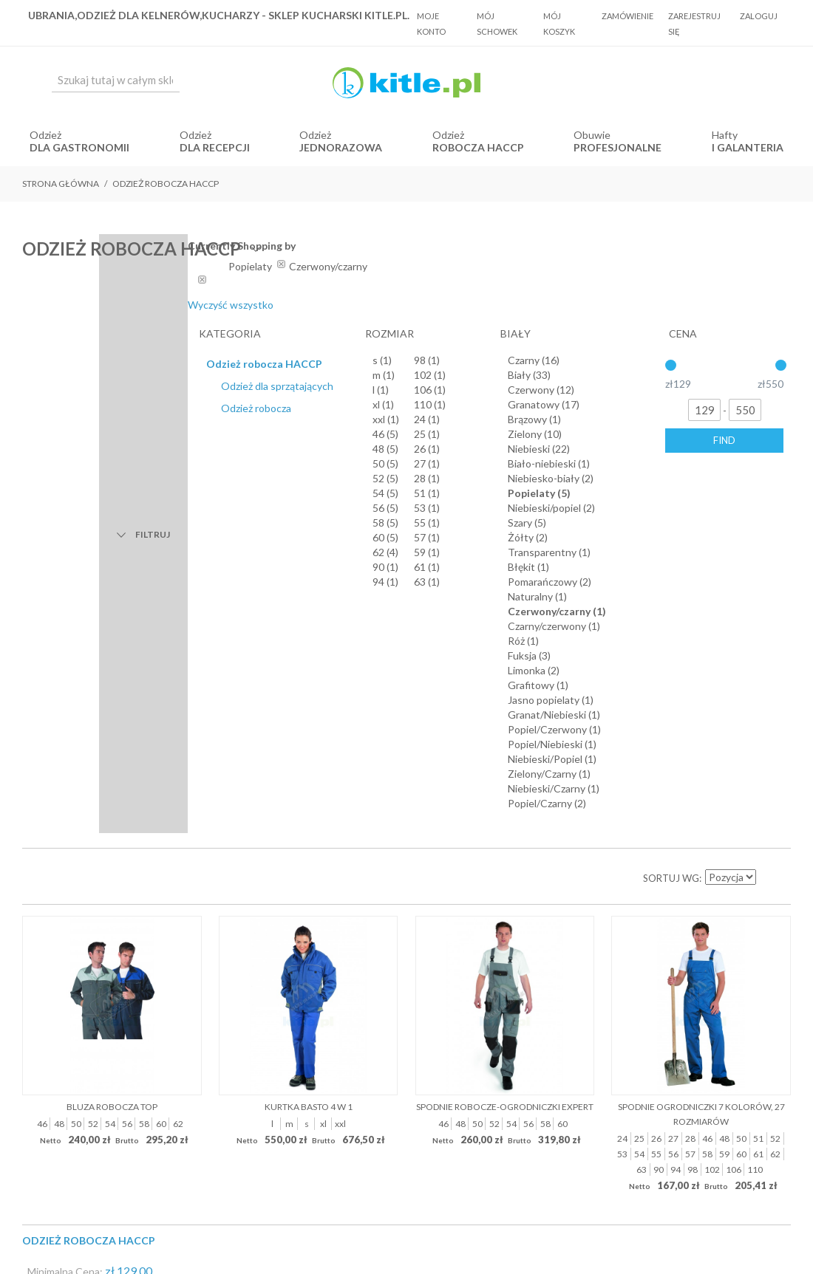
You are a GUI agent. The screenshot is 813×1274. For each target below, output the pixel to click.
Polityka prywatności (475, 841)
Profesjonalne (617, 147)
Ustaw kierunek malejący (769, 363)
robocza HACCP (478, 147)
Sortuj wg (671, 363)
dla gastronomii (79, 147)
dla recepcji (215, 147)
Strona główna (60, 183)
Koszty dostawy (378, 841)
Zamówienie (627, 16)
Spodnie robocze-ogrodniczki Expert (504, 590)
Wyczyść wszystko (649, 304)
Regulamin (305, 841)
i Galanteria (747, 147)
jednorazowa (340, 147)
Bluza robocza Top (112, 590)
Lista (66, 363)
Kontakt (553, 841)
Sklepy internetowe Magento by (701, 1230)
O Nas (254, 841)
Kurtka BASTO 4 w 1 (309, 590)
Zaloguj (759, 16)
